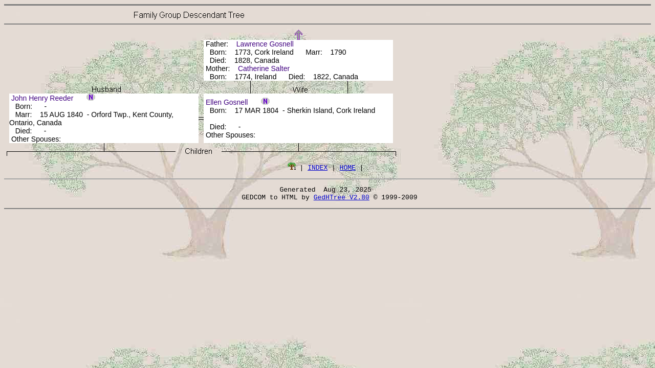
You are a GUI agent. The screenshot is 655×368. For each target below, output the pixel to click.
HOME (348, 167)
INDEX (318, 167)
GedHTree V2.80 (341, 199)
